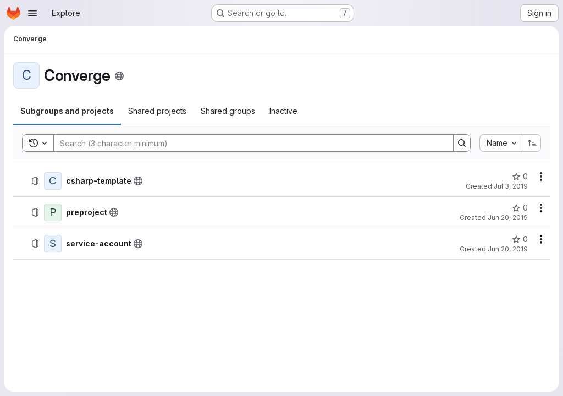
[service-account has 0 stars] (520, 239)
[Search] (248, 143)
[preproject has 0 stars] (520, 208)
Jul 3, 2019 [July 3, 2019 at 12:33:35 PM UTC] (511, 186)
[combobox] (501, 143)
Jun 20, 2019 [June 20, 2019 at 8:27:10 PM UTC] (508, 249)
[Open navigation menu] (32, 13)
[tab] (67, 111)
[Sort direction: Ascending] (532, 143)
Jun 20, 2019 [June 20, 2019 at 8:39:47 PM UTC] (508, 217)
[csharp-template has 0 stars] (520, 176)
